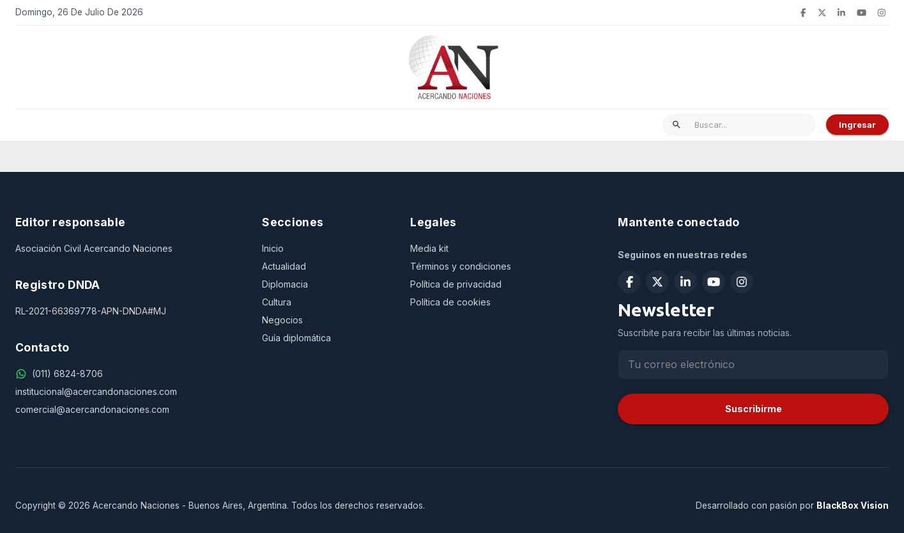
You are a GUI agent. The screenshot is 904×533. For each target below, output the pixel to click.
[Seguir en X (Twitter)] (822, 12)
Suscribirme (753, 408)
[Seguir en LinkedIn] (841, 12)
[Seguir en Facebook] (803, 12)
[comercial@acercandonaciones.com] (128, 409)
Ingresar (857, 125)
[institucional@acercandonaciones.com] (128, 391)
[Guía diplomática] (326, 338)
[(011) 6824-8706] (67, 373)
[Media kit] (498, 248)
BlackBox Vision (852, 505)
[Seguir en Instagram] (882, 12)
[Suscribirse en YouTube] (862, 12)
